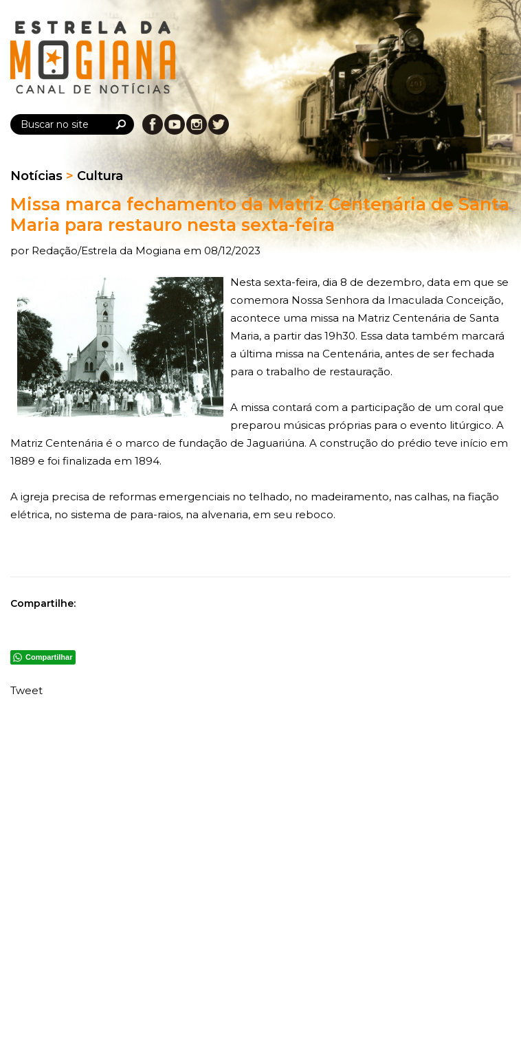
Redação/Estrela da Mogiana (108, 250)
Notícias (36, 175)
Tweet (26, 690)
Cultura (100, 175)
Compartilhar (48, 657)
